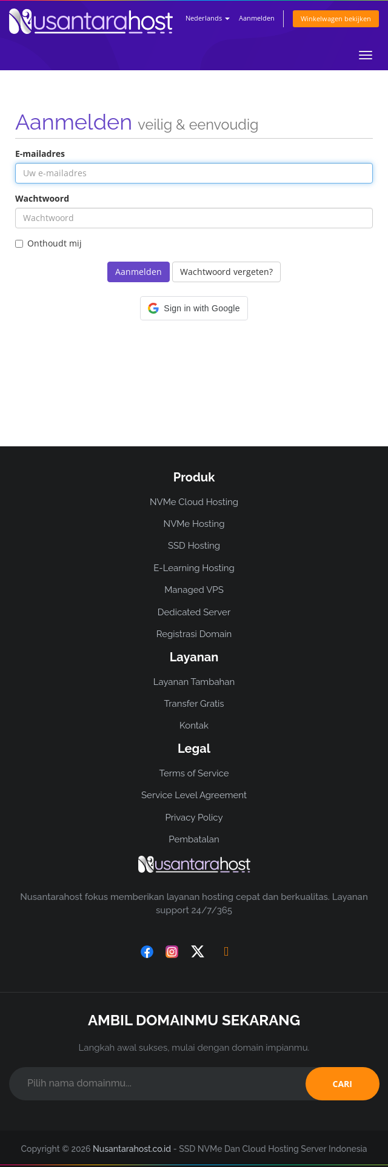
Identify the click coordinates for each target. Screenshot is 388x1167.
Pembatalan (194, 839)
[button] (193, 308)
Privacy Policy (193, 817)
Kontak (194, 725)
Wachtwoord (42, 198)
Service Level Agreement (194, 795)
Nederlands (208, 17)
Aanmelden (257, 17)
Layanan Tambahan (194, 681)
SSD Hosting (194, 545)
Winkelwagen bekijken (336, 18)
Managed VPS (194, 589)
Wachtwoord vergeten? (226, 271)
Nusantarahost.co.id (132, 1149)
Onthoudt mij (48, 243)
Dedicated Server (194, 612)
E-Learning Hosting (194, 568)
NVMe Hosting (194, 523)
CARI (342, 1083)
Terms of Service (194, 773)
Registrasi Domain (194, 634)
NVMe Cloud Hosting (194, 502)
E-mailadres (40, 153)
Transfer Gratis (194, 703)
